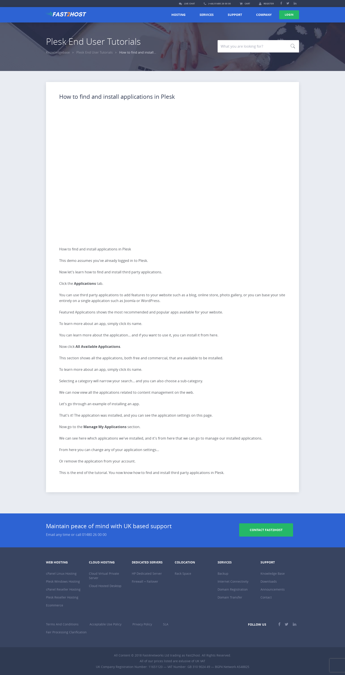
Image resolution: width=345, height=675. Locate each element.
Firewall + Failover (145, 581)
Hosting (178, 15)
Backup (223, 573)
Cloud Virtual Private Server (104, 575)
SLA (165, 624)
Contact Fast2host (266, 530)
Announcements (273, 589)
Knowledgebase (58, 52)
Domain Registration (233, 589)
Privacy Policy (142, 624)
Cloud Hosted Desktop (105, 586)
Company (264, 15)
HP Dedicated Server (147, 573)
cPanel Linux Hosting (61, 573)
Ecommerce (54, 605)
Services (207, 15)
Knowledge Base (273, 573)
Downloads (269, 581)
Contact (266, 597)
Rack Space (183, 573)
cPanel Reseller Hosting (63, 589)
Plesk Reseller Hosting (62, 597)
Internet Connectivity (233, 581)
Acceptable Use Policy (105, 624)
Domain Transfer (230, 597)
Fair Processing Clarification (66, 632)
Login (289, 15)
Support (235, 15)
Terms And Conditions (62, 624)
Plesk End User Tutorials (94, 52)
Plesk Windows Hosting (63, 581)
